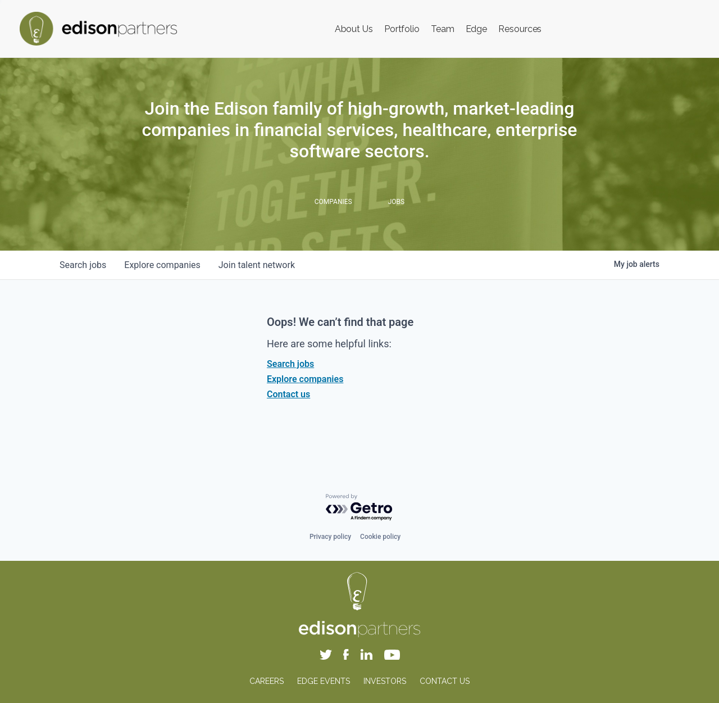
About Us (354, 29)
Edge (477, 29)
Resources (519, 29)
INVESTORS (384, 681)
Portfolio (402, 29)
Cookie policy (380, 537)
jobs (83, 265)
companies (162, 265)
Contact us (288, 394)
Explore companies (305, 379)
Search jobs (290, 364)
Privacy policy (330, 537)
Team (442, 29)
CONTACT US (445, 681)
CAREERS (266, 681)
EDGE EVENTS (323, 681)
